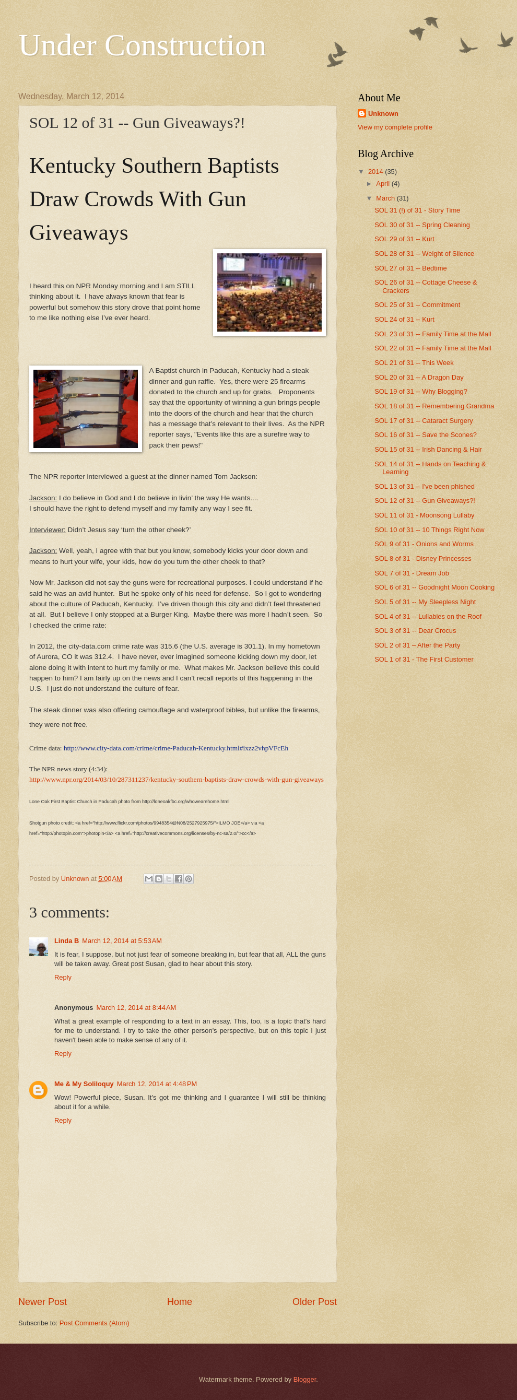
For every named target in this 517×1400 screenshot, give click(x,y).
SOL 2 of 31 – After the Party (417, 645)
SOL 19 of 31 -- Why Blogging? (420, 391)
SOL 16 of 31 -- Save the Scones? (425, 435)
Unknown (383, 113)
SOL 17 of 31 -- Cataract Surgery (423, 421)
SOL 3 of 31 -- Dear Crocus (415, 630)
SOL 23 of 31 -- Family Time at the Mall (432, 334)
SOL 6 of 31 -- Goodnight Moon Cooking (434, 587)
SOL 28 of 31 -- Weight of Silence (424, 253)
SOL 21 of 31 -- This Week (413, 363)
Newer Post (42, 1302)
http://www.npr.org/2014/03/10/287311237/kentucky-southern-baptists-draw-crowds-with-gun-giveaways (176, 779)
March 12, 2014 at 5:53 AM (122, 941)
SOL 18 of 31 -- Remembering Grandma (434, 406)
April (383, 183)
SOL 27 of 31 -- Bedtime (410, 268)
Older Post (314, 1302)
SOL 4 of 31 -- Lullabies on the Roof (427, 616)
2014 (376, 171)
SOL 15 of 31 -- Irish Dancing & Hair (428, 449)
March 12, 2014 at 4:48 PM (157, 1084)
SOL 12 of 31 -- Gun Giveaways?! (424, 500)
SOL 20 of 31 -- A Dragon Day (419, 377)
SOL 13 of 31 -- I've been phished (424, 486)
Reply (63, 977)
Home (179, 1302)
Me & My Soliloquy (84, 1084)
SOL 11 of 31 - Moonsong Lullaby (424, 515)
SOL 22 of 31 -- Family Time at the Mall (432, 348)
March (386, 198)
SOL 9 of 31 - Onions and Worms (424, 544)
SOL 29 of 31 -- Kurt (404, 239)
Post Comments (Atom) (95, 1323)
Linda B (66, 941)
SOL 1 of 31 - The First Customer (424, 659)
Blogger (304, 1379)
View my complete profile (395, 127)
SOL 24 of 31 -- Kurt (404, 319)
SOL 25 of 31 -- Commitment (417, 305)
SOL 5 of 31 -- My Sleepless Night (425, 602)
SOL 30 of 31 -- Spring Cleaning (422, 225)
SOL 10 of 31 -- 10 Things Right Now (429, 530)
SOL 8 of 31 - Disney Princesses (423, 558)
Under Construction (142, 45)
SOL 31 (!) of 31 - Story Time (417, 210)
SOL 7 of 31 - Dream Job (411, 573)
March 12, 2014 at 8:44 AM (136, 1007)
